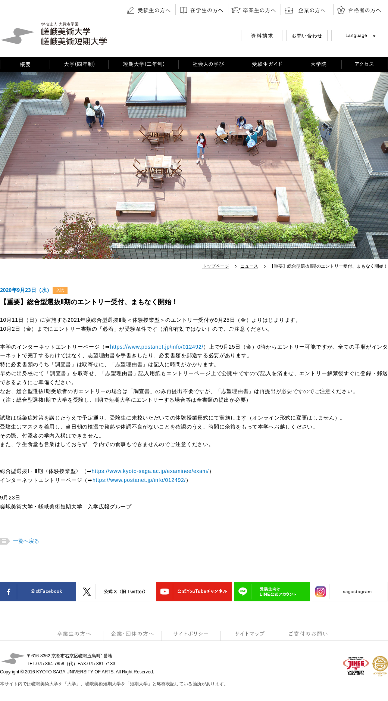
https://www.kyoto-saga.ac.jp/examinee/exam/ (150, 471)
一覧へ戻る (25, 541)
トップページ (215, 266)
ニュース (249, 266)
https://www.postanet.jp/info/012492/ (156, 347)
